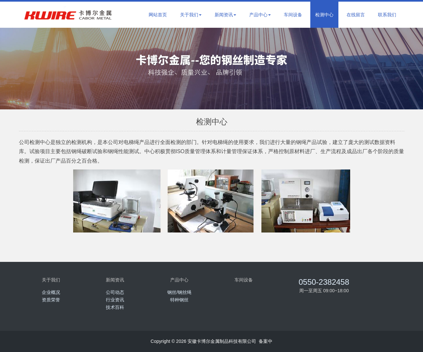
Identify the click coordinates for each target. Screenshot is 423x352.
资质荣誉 (51, 299)
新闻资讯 (225, 14)
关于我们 (191, 14)
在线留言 (356, 14)
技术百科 (115, 307)
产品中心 (260, 14)
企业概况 (51, 292)
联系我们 (387, 14)
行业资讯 (115, 299)
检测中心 (324, 14)
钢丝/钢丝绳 (179, 292)
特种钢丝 (179, 299)
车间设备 (293, 14)
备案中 (265, 341)
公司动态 (115, 292)
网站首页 (158, 14)
